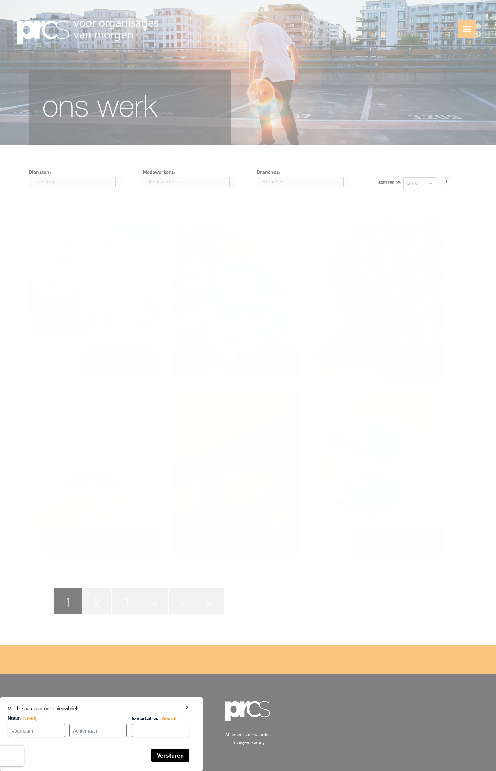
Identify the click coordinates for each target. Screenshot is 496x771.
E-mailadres (126, 718)
